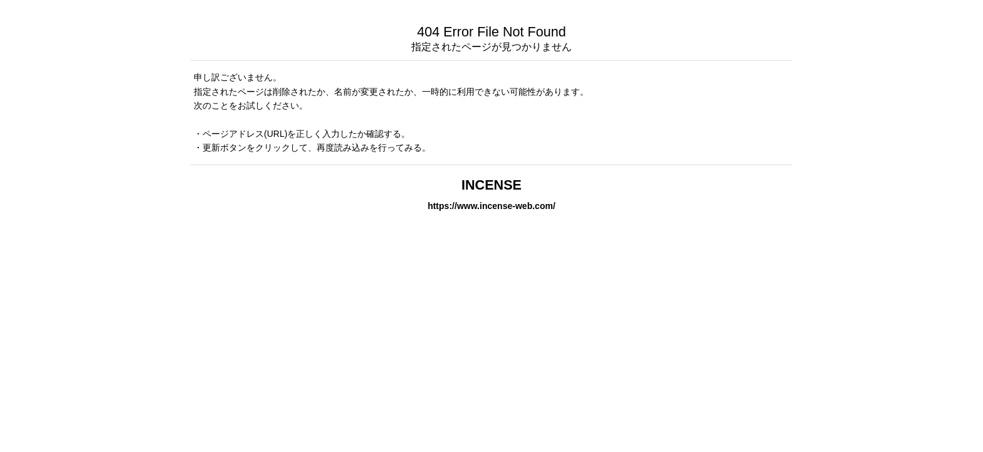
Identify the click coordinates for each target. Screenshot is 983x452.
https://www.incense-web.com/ (491, 206)
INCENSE (491, 185)
